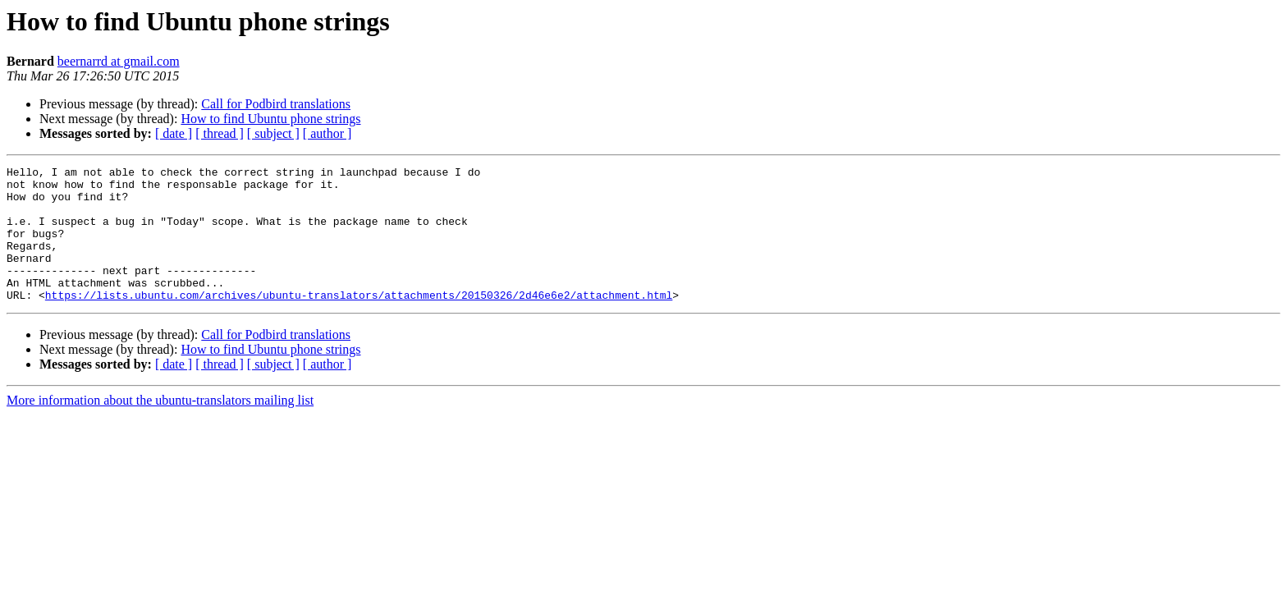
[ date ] (173, 133)
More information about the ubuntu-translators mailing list (160, 427)
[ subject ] (273, 133)
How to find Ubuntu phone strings (270, 119)
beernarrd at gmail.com (118, 61)
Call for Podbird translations (275, 104)
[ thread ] (219, 133)
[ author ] (327, 133)
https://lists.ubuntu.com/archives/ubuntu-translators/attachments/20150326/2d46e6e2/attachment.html (358, 321)
